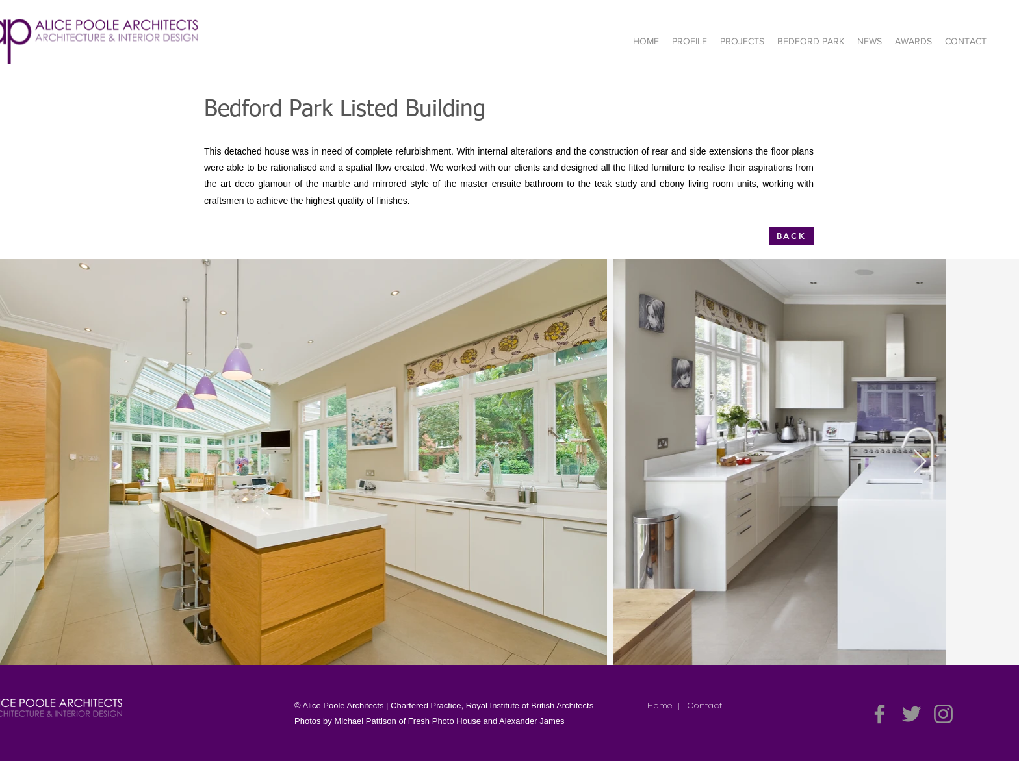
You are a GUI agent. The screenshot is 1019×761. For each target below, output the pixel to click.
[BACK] (791, 236)
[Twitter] (911, 714)
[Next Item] (919, 462)
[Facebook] (879, 714)
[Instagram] (943, 714)
